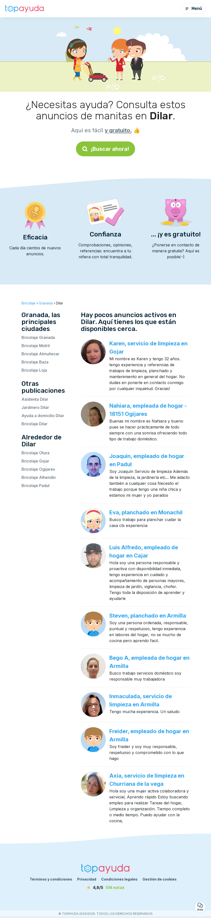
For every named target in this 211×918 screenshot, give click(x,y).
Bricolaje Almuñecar (40, 353)
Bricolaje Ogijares (38, 469)
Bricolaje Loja (34, 370)
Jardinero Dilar (35, 407)
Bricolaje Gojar (35, 461)
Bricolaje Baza (35, 362)
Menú (193, 8)
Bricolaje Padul (35, 485)
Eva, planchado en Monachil (146, 512)
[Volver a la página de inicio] (25, 9)
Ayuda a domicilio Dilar (43, 415)
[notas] (105, 887)
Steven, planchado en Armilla (147, 615)
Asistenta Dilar (35, 399)
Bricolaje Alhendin (39, 477)
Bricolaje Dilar (34, 423)
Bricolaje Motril (36, 345)
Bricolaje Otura (35, 452)
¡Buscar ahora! (105, 149)
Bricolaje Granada (38, 337)
